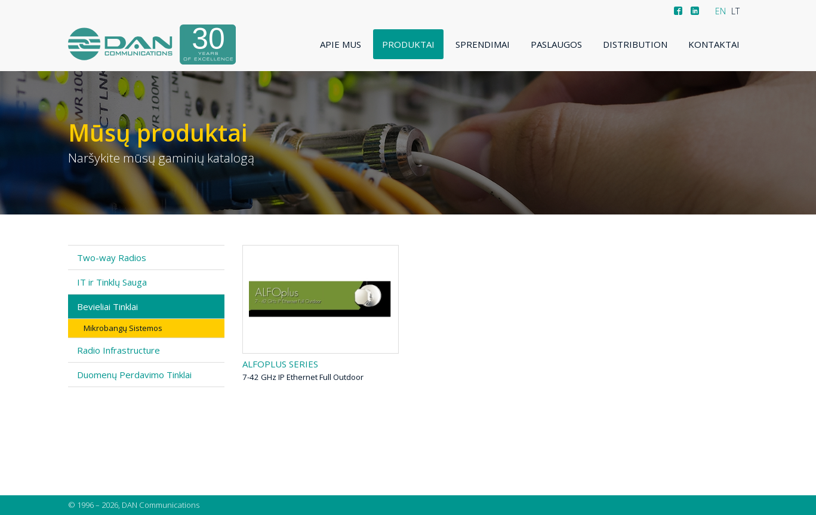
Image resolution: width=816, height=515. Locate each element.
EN (720, 11)
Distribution (635, 44)
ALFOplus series (280, 364)
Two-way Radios (111, 257)
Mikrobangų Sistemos (123, 328)
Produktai (408, 44)
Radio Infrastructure (118, 350)
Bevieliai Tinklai (107, 306)
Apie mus (340, 44)
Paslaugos (556, 44)
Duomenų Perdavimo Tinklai (134, 375)
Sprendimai (482, 44)
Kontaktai (714, 44)
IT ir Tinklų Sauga (112, 282)
